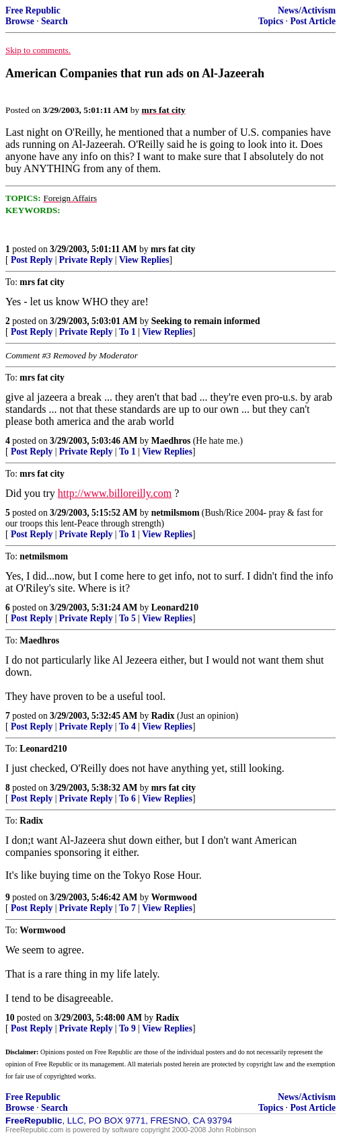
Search (54, 21)
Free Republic (33, 10)
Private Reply (86, 260)
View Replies (144, 260)
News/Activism (307, 10)
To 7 (127, 908)
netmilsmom (175, 513)
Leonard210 (174, 607)
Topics (270, 21)
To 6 (127, 798)
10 (10, 1018)
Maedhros (171, 441)
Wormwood (174, 897)
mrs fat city (173, 249)
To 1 (127, 332)
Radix (163, 716)
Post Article (313, 21)
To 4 (127, 726)
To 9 (127, 1028)
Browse (19, 21)
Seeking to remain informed (205, 321)
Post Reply (31, 260)
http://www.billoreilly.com (115, 493)
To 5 (127, 618)
